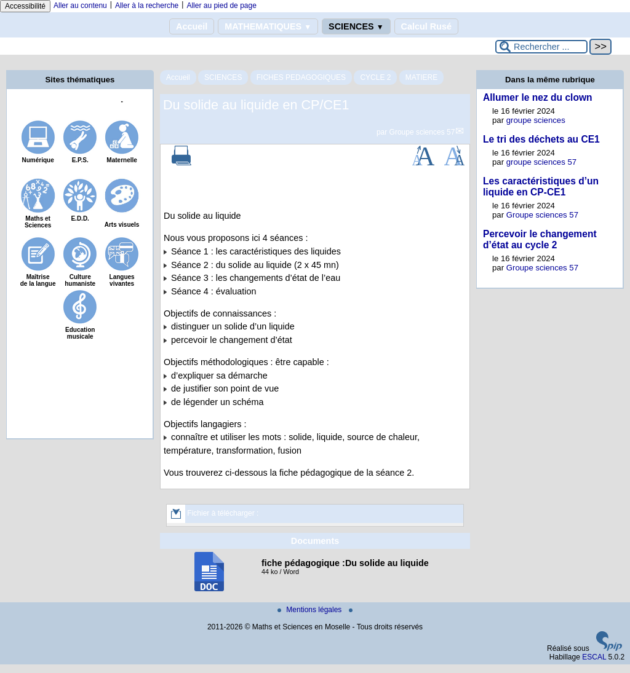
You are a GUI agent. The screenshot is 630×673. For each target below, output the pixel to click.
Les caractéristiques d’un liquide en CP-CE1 (541, 186)
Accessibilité (25, 6)
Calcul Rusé (426, 26)
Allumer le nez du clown (537, 97)
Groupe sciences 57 (422, 132)
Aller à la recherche (146, 5)
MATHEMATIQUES (268, 26)
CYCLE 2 (375, 77)
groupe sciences (535, 120)
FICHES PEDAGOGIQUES (301, 77)
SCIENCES (356, 26)
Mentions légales (310, 609)
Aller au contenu (80, 5)
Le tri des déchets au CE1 (541, 139)
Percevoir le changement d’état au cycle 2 (540, 239)
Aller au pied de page (221, 5)
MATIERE (421, 77)
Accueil (191, 26)
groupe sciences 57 (541, 162)
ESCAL (594, 657)
